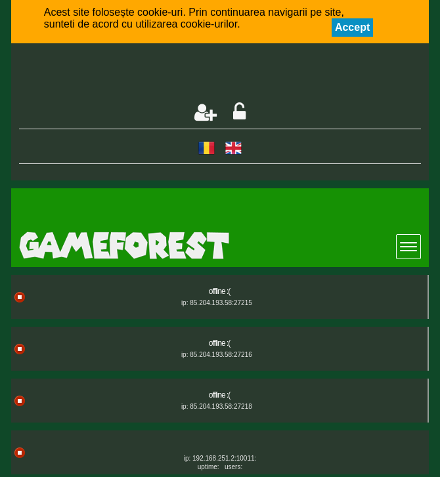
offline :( (219, 291)
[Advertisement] (172, 74)
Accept (352, 27)
